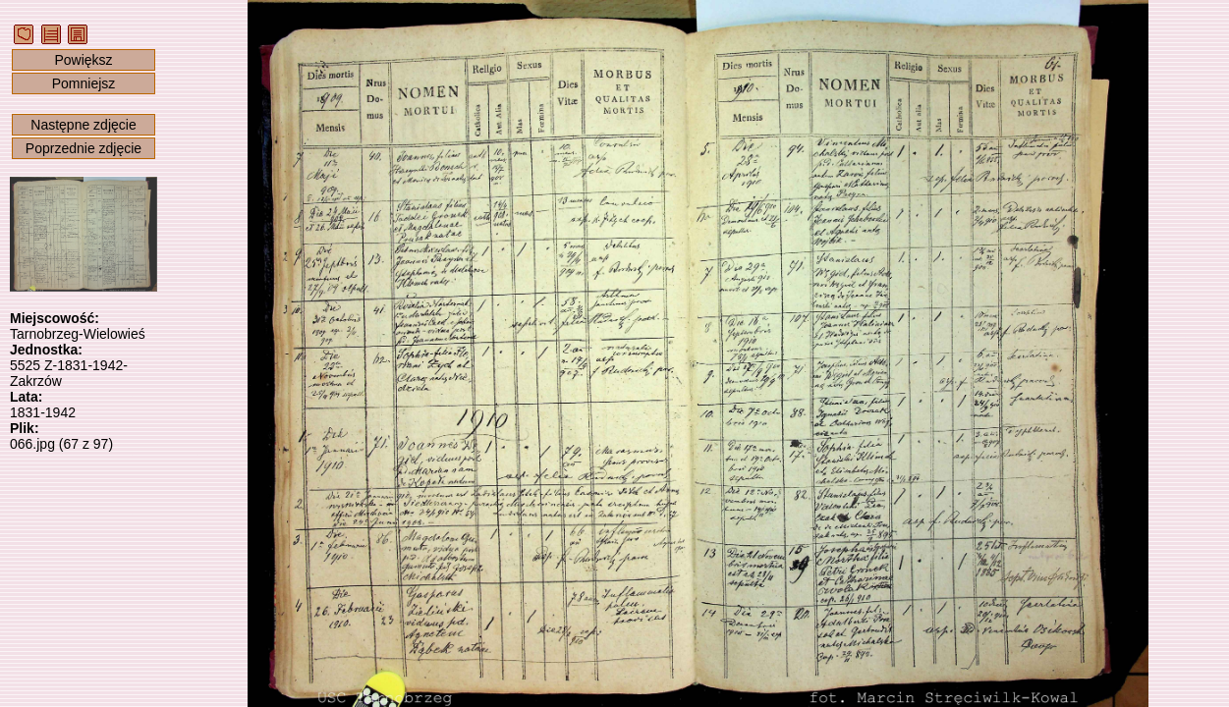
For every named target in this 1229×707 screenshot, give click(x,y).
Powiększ (83, 60)
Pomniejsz (84, 83)
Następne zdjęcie (83, 125)
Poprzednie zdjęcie (83, 148)
